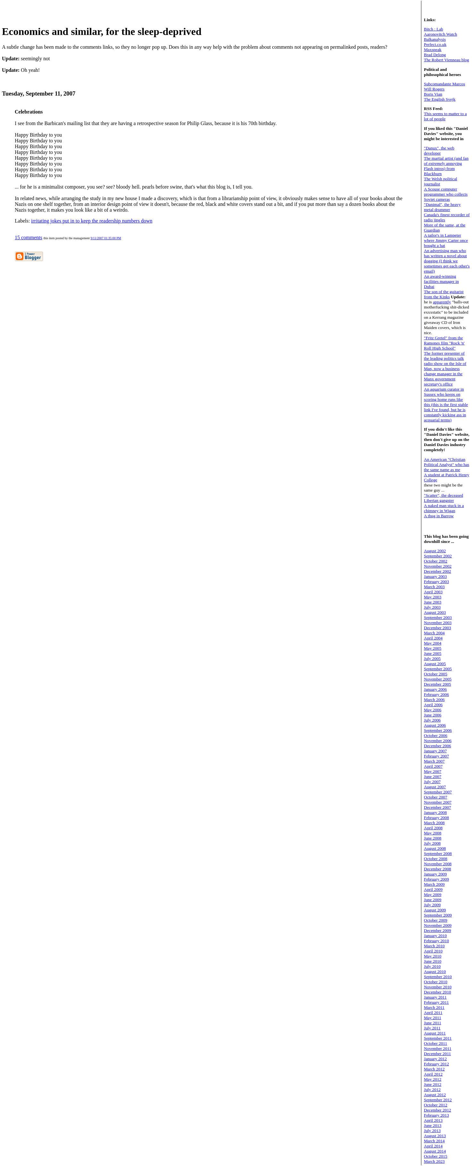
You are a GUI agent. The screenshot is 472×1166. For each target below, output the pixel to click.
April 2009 (433, 889)
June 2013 (432, 1125)
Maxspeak (433, 49)
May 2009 (432, 894)
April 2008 (433, 827)
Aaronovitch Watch (440, 34)
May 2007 (432, 771)
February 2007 (436, 756)
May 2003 (432, 597)
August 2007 (435, 786)
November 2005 (437, 679)
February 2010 (436, 940)
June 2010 (432, 961)
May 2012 (432, 1079)
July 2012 (432, 1089)
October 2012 (435, 1105)
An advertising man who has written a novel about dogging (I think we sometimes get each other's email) (447, 261)
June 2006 (432, 715)
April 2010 (433, 951)
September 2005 (438, 668)
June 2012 (432, 1084)
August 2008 (435, 848)
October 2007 (435, 797)
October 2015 (435, 1156)
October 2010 (435, 981)
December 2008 (437, 868)
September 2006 (438, 730)
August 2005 (435, 663)
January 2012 (435, 1058)
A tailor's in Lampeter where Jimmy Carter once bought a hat (446, 240)
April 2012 (433, 1074)
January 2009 (435, 874)
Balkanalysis (435, 39)
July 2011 (432, 1028)
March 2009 (434, 884)
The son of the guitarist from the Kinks (444, 294)
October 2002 (435, 561)
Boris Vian (433, 94)
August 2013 (435, 1135)
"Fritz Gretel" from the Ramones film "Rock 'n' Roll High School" (444, 343)
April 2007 (433, 766)
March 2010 (434, 945)
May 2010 (432, 956)
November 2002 (437, 566)
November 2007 (437, 802)
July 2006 (432, 720)
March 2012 (434, 1069)
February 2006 (436, 694)
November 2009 (437, 925)
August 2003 (435, 612)
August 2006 (435, 725)
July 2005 (432, 658)
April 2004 (433, 638)
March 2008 (434, 822)
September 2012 (438, 1099)
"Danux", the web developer (439, 151)
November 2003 (437, 622)
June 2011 (432, 1022)
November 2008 (437, 863)
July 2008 (432, 843)
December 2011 (437, 1053)
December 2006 (437, 745)
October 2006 (435, 735)
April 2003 (433, 591)
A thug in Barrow (439, 515)
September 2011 (438, 1038)
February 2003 (436, 581)
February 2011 (436, 1002)
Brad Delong (435, 54)
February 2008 (436, 817)
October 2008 (435, 858)
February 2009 (436, 879)
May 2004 (432, 643)
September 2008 (438, 853)
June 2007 (432, 776)
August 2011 (435, 1033)
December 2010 (437, 992)
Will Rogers (434, 89)
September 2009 (438, 915)
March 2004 (434, 632)
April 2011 (433, 1012)
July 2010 (432, 966)
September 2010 (438, 976)
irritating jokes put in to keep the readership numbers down (91, 221)
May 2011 (432, 1017)
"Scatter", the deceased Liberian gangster (443, 498)
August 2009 (435, 910)
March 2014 (434, 1140)
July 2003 (432, 607)
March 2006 (434, 699)
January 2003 (435, 576)
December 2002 (437, 571)
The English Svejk (439, 99)
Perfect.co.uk (435, 44)
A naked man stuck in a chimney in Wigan (444, 508)
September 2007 (438, 792)
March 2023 (434, 1161)
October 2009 (435, 920)
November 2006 (437, 740)
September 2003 (438, 617)
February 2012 (436, 1063)
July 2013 (432, 1130)
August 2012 (435, 1094)
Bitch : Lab (433, 29)
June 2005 (432, 653)
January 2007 (435, 750)
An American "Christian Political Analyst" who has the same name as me (446, 464)
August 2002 (435, 550)
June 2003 (432, 602)
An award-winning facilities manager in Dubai (441, 281)
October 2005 (435, 674)
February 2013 (436, 1115)
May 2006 (432, 709)
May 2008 (432, 833)
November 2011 (437, 1048)
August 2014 (435, 1151)
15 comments (28, 237)
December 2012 (437, 1110)
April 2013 (433, 1120)
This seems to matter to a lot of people (445, 116)
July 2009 (432, 904)
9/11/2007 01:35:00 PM (105, 238)
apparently (442, 302)
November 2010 (437, 986)
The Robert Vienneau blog (446, 59)
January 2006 (435, 689)
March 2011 (434, 1007)
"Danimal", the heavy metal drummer (442, 207)
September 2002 (438, 555)
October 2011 (435, 1043)
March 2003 (434, 586)
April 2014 (433, 1146)
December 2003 (437, 627)
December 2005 (437, 684)
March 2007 (434, 761)
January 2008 (435, 812)
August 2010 (435, 971)
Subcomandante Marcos (444, 83)
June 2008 (432, 838)
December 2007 (437, 807)
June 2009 (432, 899)
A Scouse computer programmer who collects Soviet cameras (446, 194)
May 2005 (432, 648)
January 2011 (435, 997)
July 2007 (432, 781)
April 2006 (433, 704)
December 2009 (437, 930)
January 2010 (435, 935)
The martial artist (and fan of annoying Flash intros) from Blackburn (446, 166)
